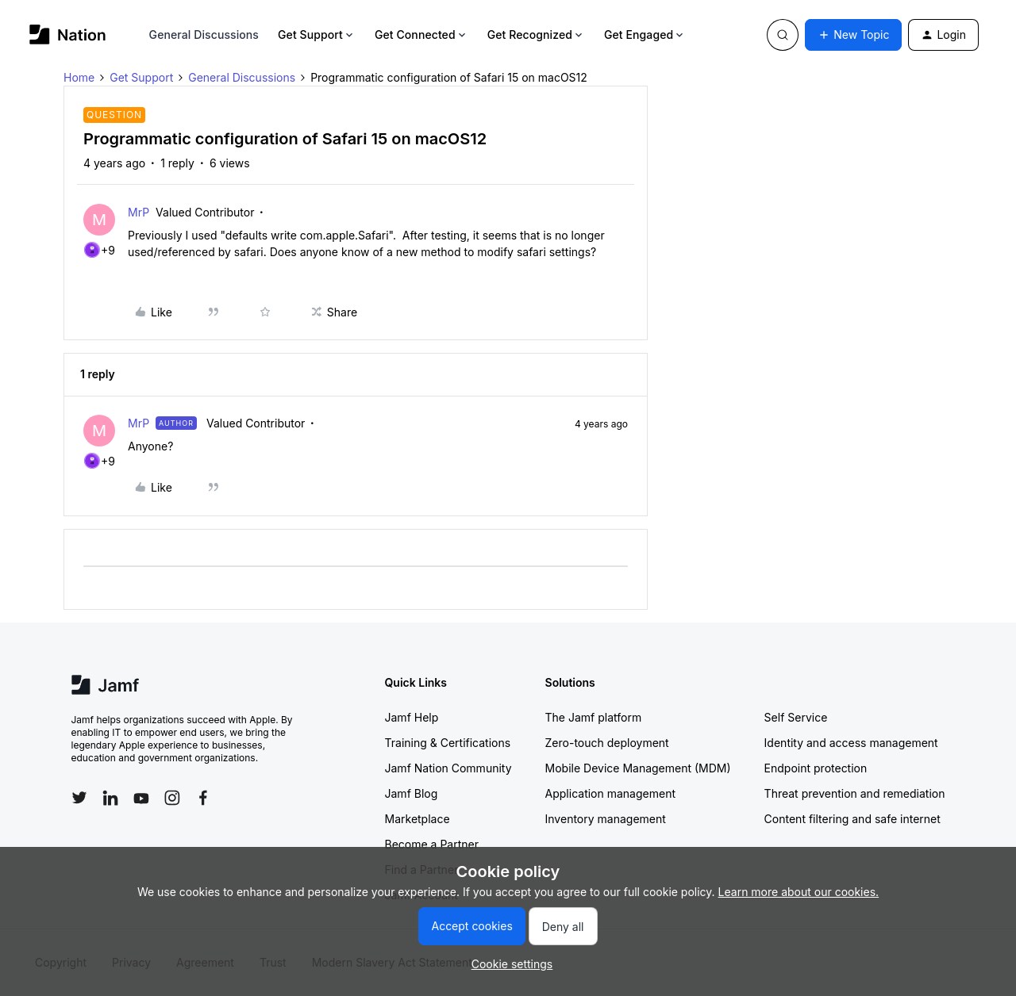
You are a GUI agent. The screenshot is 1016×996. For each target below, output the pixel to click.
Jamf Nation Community (448, 768)
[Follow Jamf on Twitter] (79, 797)
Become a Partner (432, 844)
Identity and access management (851, 742)
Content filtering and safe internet (852, 819)
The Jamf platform (593, 717)
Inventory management (605, 819)
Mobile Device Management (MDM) (638, 768)
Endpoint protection (816, 768)
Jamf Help (412, 717)
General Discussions (204, 34)
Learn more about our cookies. (798, 891)
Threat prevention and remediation (854, 793)
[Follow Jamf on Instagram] (172, 798)
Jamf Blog (411, 793)
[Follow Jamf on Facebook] (203, 798)
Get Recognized (536, 34)
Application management (610, 793)
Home (79, 77)
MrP (138, 212)
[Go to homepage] (67, 34)
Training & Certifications (448, 742)
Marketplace (417, 819)
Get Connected (421, 34)
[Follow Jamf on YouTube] (141, 797)
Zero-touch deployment (607, 742)
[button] (853, 35)
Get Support (317, 34)
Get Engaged (645, 34)
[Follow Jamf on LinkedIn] (110, 798)
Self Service (796, 717)
